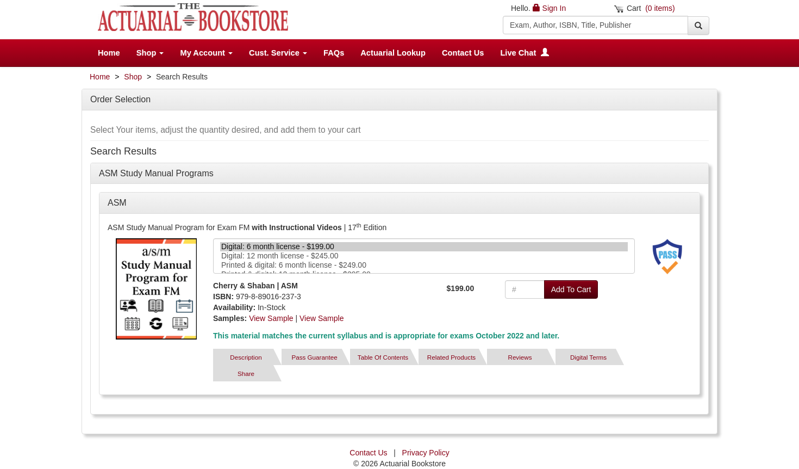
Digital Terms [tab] (588, 357)
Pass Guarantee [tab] (314, 357)
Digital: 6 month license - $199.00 (424, 246)
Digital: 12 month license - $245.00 (424, 256)
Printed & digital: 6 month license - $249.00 (424, 265)
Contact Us (463, 52)
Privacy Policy (426, 452)
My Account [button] (206, 52)
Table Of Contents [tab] (383, 357)
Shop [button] (150, 52)
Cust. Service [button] (278, 52)
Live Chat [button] (524, 52)
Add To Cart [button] (571, 289)
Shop (133, 76)
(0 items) (660, 8)
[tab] (667, 256)
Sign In (554, 8)
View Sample (271, 318)
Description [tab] (245, 357)
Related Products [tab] (451, 357)
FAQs (333, 52)
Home (109, 52)
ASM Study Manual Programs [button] (156, 173)
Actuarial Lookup (393, 52)
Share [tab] (246, 373)
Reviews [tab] (520, 357)
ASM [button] (117, 202)
